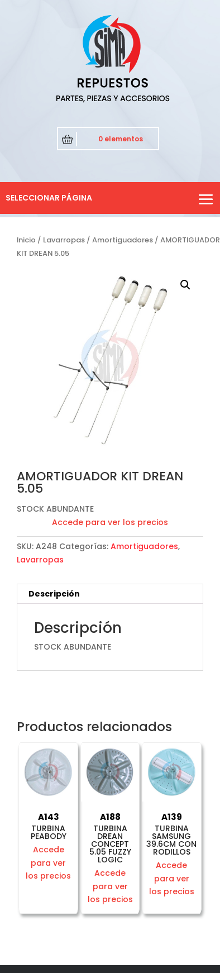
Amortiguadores (122, 240)
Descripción (54, 593)
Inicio (26, 240)
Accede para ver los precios (110, 522)
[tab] (110, 594)
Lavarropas (64, 240)
